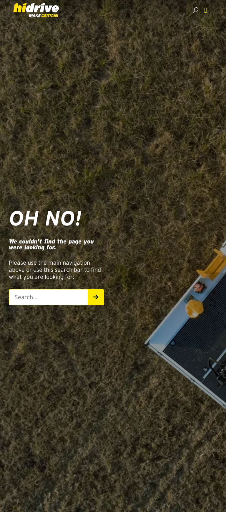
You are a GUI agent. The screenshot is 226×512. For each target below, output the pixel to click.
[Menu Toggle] (205, 10)
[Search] (96, 297)
